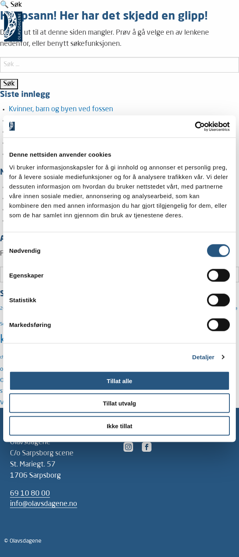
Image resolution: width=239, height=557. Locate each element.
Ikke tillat (119, 425)
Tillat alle (119, 380)
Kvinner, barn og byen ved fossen (61, 109)
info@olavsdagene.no (43, 504)
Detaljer (203, 357)
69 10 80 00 (30, 493)
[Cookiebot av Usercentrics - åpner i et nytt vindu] (195, 126)
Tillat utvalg (119, 403)
